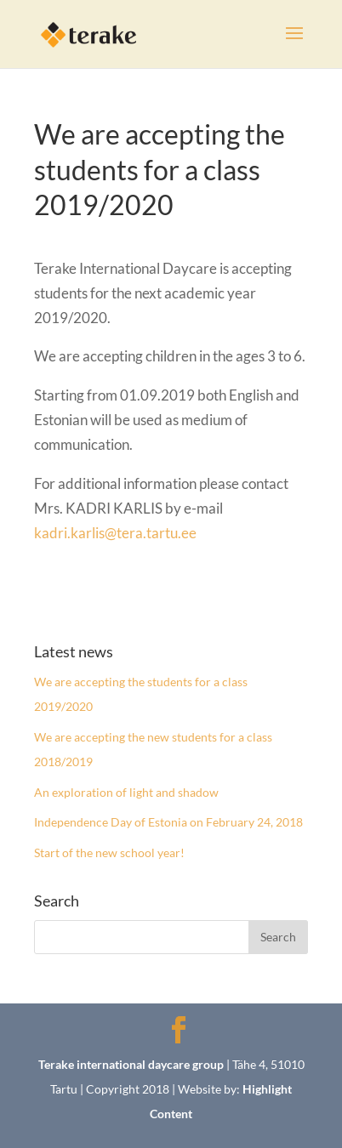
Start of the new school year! (109, 852)
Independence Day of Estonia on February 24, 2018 (168, 822)
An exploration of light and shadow (126, 792)
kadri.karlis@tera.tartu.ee (115, 533)
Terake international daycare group (131, 1064)
